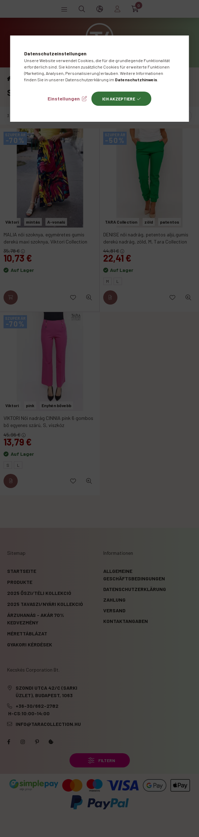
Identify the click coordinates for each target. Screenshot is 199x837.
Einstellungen (64, 98)
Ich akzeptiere (118, 98)
